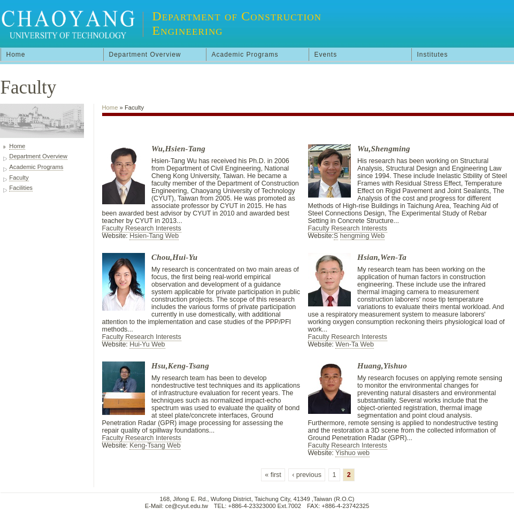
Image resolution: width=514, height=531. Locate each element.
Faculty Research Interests (141, 228)
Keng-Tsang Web (154, 445)
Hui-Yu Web (147, 344)
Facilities (21, 187)
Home (16, 54)
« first (273, 475)
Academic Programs (245, 54)
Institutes (432, 54)
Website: (116, 236)
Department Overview (145, 54)
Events (325, 54)
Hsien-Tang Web (154, 236)
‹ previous (306, 475)
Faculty (18, 177)
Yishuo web (352, 453)
